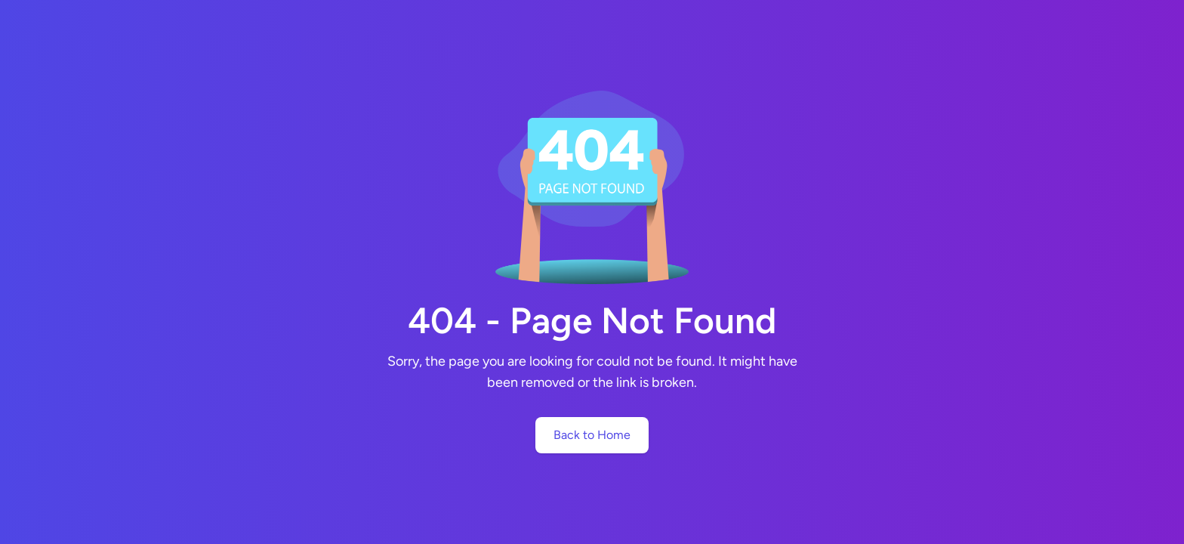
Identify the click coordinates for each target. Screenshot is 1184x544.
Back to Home (592, 435)
